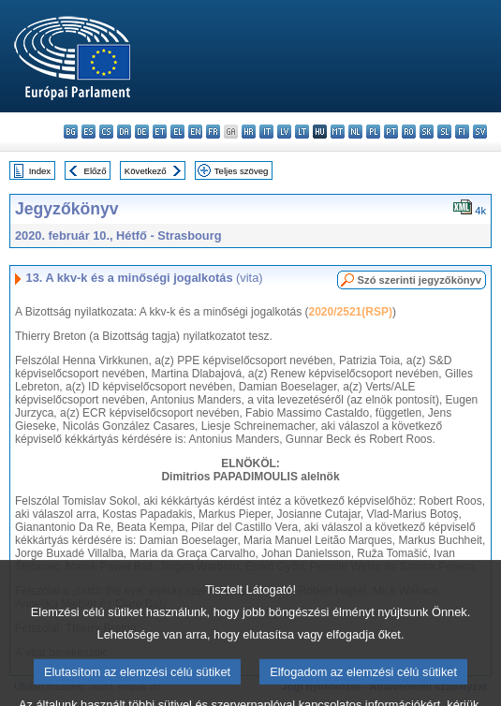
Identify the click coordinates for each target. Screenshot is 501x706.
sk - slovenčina (427, 132)
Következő (146, 171)
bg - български (71, 132)
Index (40, 171)
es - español (88, 132)
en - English (195, 132)
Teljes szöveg (241, 171)
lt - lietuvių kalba (302, 132)
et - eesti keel (160, 132)
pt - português (391, 132)
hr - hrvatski (249, 132)
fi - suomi (462, 132)
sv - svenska (480, 132)
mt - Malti (338, 132)
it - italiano (266, 132)
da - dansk (124, 132)
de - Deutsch (142, 132)
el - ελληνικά (177, 132)
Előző (95, 171)
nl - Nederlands (355, 132)
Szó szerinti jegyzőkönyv (419, 280)
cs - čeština (106, 132)
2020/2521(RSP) (350, 311)
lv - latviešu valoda (284, 132)
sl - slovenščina (444, 132)
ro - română (409, 132)
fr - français (213, 132)
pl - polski (373, 132)
